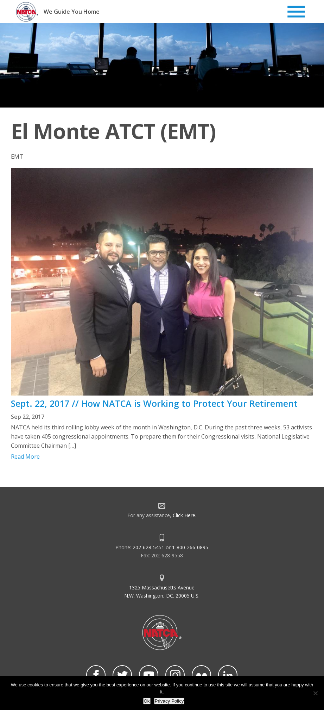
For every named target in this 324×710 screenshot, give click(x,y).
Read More (25, 456)
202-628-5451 (148, 547)
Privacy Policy (169, 701)
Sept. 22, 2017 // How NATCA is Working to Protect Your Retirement (154, 403)
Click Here (184, 515)
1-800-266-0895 (190, 547)
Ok (147, 701)
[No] (315, 693)
